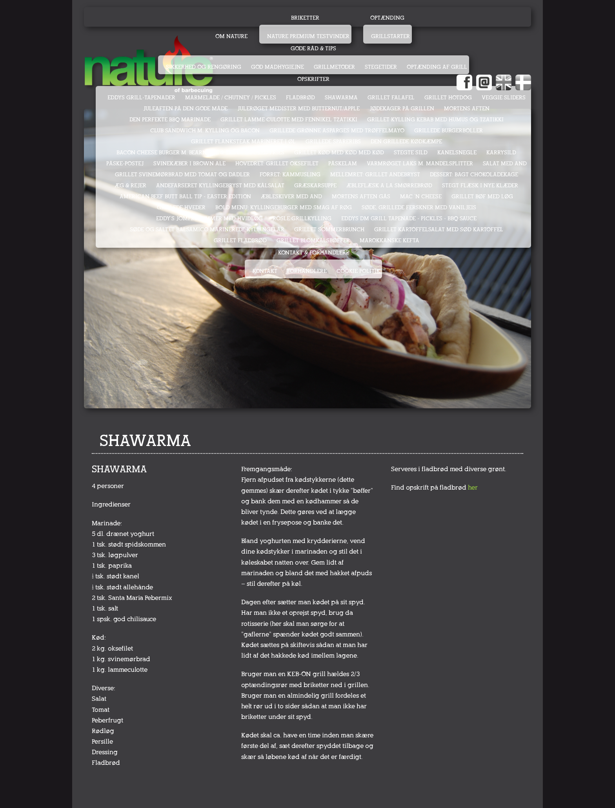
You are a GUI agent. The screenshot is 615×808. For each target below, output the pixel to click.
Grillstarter (390, 36)
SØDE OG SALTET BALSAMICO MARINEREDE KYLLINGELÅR (207, 229)
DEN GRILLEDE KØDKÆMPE (406, 141)
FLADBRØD (300, 98)
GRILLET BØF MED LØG (482, 196)
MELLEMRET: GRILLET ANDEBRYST (375, 174)
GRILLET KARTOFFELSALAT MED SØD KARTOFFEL (438, 229)
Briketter (305, 18)
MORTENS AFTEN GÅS (361, 196)
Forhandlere (307, 271)
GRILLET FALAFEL (391, 98)
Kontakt (265, 271)
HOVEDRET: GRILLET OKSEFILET (276, 163)
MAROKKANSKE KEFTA (389, 240)
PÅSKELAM (342, 163)
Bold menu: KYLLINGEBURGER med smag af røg (283, 207)
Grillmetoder (334, 67)
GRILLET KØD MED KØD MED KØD (339, 152)
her (473, 487)
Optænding (387, 18)
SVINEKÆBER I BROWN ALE (189, 163)
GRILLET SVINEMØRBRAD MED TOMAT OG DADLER (182, 174)
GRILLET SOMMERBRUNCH (329, 229)
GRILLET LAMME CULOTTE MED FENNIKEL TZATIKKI (288, 119)
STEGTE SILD (411, 152)
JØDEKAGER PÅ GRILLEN (401, 109)
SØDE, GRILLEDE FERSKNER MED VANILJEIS (419, 207)
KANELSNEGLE (457, 152)
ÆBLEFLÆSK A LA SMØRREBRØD (389, 185)
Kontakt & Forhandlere (313, 253)
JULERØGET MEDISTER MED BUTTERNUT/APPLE (298, 109)
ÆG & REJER (130, 185)
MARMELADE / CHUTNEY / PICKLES (230, 98)
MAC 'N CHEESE (421, 196)
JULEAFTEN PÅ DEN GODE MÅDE (185, 109)
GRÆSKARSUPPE (315, 185)
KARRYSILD (501, 152)
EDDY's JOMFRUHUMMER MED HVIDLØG (209, 218)
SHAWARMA (341, 98)
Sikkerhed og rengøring (203, 67)
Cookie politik (358, 271)
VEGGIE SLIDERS (504, 98)
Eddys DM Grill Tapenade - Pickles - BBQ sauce (409, 218)
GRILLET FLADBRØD (240, 240)
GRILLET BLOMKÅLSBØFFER (313, 240)
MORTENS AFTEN (466, 109)
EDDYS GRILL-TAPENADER (141, 98)
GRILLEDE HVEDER (181, 207)
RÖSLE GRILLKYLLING (302, 218)
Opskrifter (313, 79)
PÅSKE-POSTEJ (125, 163)
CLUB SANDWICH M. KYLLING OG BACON (205, 130)
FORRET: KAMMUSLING (290, 174)
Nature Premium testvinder (308, 36)
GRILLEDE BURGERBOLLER (448, 130)
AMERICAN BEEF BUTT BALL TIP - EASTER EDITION (185, 196)
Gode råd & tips (313, 48)
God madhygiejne (277, 67)
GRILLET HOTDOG (448, 98)
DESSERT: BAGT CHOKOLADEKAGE (474, 174)
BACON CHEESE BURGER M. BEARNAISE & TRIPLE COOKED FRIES (200, 152)
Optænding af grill (437, 67)
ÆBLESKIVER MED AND (291, 196)
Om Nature (231, 36)
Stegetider (381, 67)
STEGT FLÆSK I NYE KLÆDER (480, 185)
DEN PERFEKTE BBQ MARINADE (170, 119)
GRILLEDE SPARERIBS (333, 141)
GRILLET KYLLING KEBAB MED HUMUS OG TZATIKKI (435, 119)
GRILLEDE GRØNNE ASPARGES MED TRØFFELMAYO (336, 130)
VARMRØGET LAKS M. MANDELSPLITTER (420, 163)
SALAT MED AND (505, 163)
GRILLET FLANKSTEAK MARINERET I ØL (243, 141)
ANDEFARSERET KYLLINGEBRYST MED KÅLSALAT (220, 185)
